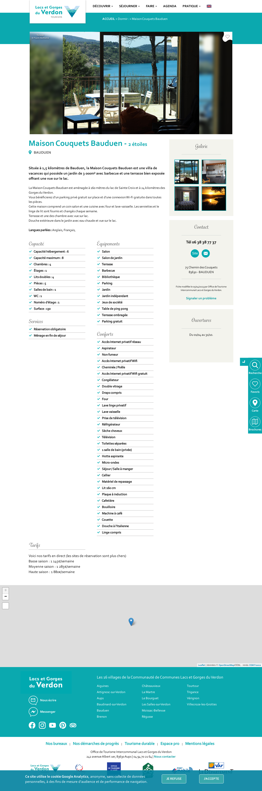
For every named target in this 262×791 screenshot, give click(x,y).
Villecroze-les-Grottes (202, 710)
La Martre (148, 698)
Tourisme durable (140, 750)
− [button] (5, 603)
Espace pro (169, 750)
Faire (151, 6)
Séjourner (129, 6)
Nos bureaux (56, 750)
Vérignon (193, 704)
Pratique (192, 6)
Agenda (169, 6)
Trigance (193, 698)
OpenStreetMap (226, 671)
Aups (100, 704)
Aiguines (102, 692)
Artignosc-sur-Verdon (111, 698)
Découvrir (103, 6)
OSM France (255, 671)
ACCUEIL (108, 19)
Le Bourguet (150, 704)
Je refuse (174, 779)
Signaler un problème (201, 298)
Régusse (147, 723)
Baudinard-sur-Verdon (111, 710)
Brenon (102, 723)
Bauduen (103, 716)
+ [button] (5, 597)
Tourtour (193, 692)
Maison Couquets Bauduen (149, 19)
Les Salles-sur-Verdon (156, 710)
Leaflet (201, 671)
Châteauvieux (151, 692)
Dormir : (123, 19)
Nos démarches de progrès (96, 750)
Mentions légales (199, 750)
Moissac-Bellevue (153, 716)
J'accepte (211, 779)
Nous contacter (165, 763)
